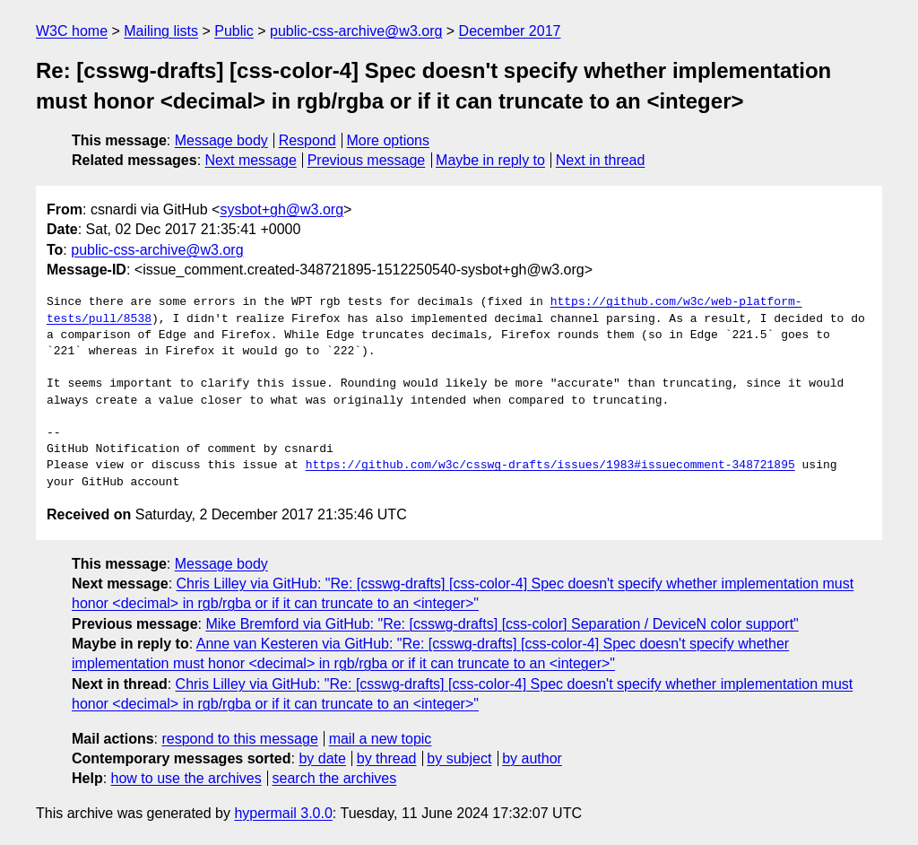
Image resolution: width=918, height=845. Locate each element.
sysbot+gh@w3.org (281, 209)
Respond (307, 140)
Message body (221, 140)
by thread (387, 758)
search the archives (335, 778)
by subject (459, 758)
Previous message (366, 160)
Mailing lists (161, 31)
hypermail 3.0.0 (283, 813)
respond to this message (239, 738)
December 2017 (510, 31)
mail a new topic (380, 738)
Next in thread (600, 160)
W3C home (72, 31)
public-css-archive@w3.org (356, 31)
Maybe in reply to (490, 160)
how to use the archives (186, 778)
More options (388, 140)
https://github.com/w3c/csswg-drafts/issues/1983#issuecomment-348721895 (550, 465)
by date (322, 758)
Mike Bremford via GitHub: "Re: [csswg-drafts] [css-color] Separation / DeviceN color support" (501, 624)
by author (532, 758)
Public (234, 31)
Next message (251, 160)
